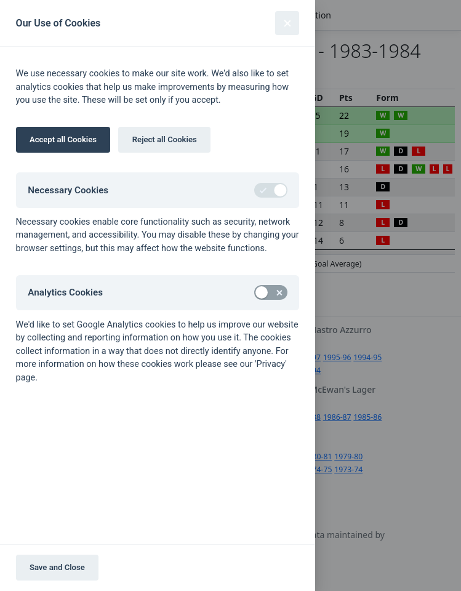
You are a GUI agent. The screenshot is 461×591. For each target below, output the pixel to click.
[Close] (287, 23)
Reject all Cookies (164, 139)
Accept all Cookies (63, 139)
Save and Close (57, 567)
